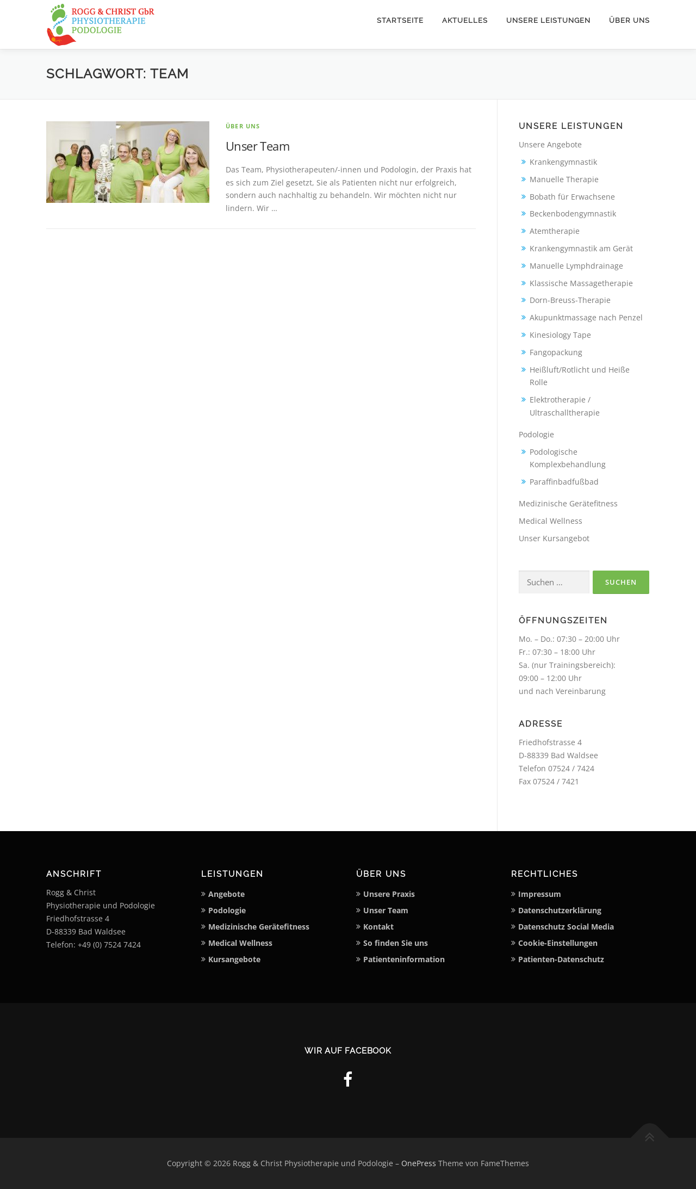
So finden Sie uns (395, 943)
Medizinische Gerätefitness (568, 503)
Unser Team (257, 146)
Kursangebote (234, 959)
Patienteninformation (404, 959)
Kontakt (378, 926)
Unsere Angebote (550, 144)
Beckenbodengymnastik (573, 213)
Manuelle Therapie (564, 179)
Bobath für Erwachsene (572, 196)
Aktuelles (465, 20)
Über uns (629, 20)
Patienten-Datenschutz (561, 959)
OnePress (418, 1163)
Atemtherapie (555, 231)
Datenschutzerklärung (559, 910)
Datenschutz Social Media (566, 926)
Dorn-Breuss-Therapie (570, 300)
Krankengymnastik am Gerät (581, 248)
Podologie (536, 434)
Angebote (226, 894)
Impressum (539, 894)
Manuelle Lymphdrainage (576, 266)
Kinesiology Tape (560, 335)
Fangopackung (556, 352)
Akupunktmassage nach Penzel (586, 317)
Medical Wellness (550, 521)
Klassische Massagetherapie (581, 283)
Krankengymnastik (563, 162)
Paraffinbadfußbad (564, 481)
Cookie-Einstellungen (558, 943)
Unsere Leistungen (548, 20)
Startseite (400, 20)
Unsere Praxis (389, 894)
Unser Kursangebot (554, 538)
